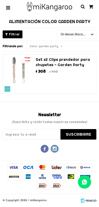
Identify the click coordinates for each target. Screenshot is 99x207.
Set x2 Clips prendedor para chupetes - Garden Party (63, 62)
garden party (44, 46)
